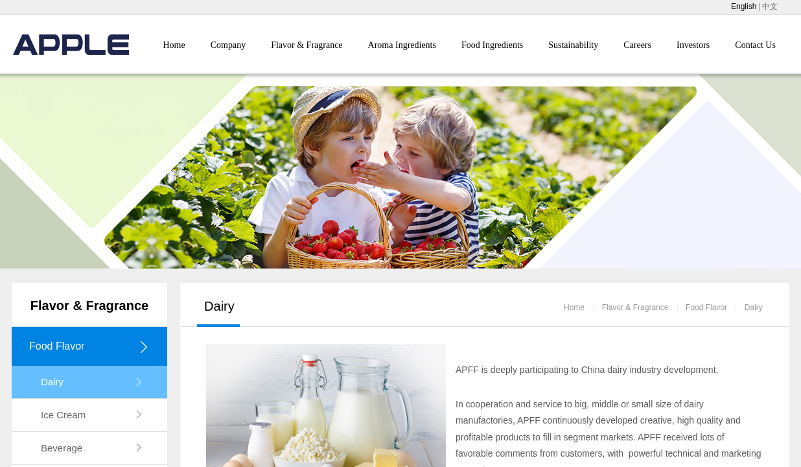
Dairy (754, 307)
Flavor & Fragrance (306, 45)
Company (228, 45)
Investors (693, 45)
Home (174, 45)
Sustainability (573, 45)
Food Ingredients (492, 45)
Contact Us (755, 45)
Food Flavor (706, 307)
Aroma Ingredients (402, 45)
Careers (637, 45)
